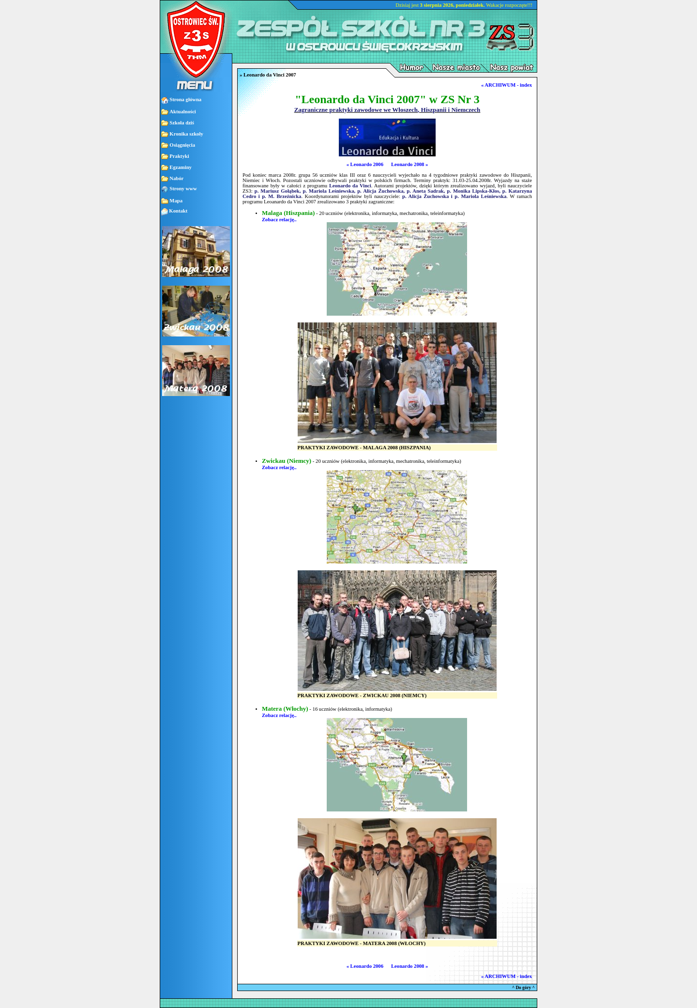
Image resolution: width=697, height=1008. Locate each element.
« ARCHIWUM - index (506, 85)
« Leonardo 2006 (365, 164)
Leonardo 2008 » (409, 164)
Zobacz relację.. (279, 219)
